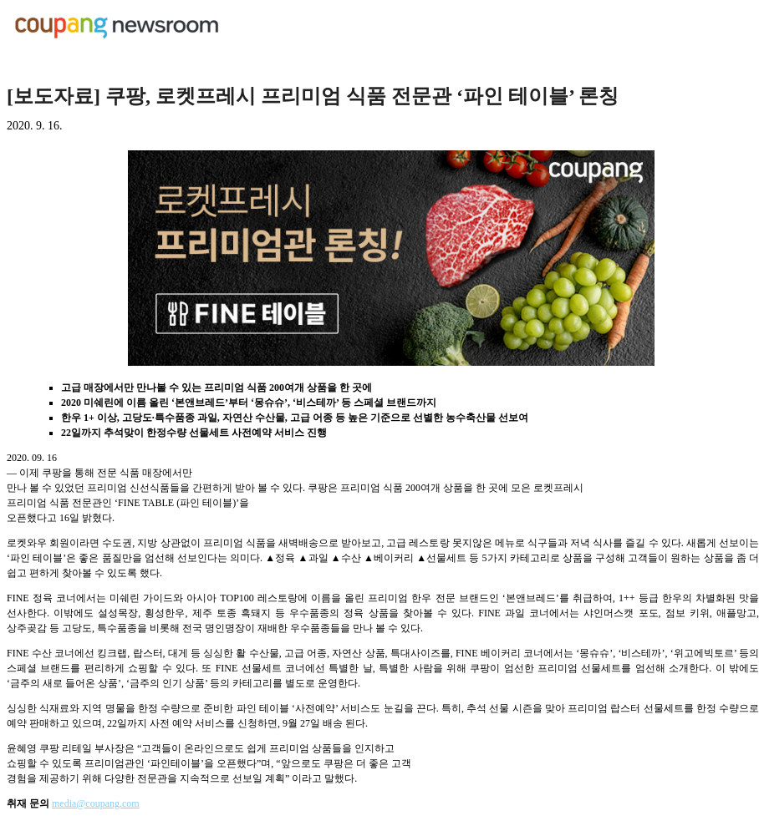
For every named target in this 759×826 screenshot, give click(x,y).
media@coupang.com (96, 803)
